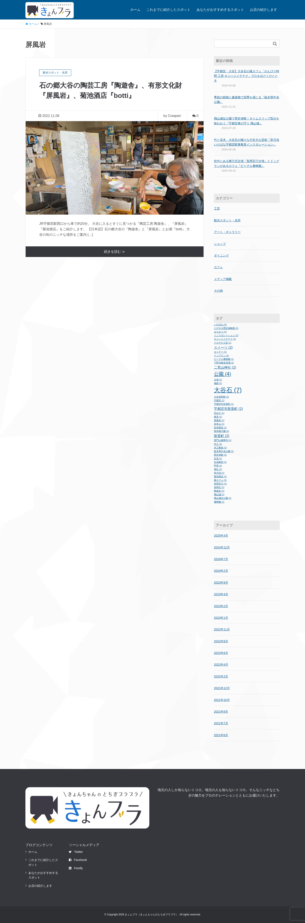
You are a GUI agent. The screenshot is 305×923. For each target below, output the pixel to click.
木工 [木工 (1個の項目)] (218, 444)
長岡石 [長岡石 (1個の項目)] (219, 487)
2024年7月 (221, 559)
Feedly (76, 868)
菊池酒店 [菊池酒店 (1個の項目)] (220, 476)
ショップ (220, 244)
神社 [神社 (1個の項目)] (218, 469)
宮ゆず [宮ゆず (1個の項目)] (219, 413)
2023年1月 (221, 617)
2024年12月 (222, 547)
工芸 (217, 208)
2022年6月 (221, 653)
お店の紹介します (263, 9)
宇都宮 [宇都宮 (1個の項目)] (219, 400)
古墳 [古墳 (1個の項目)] (218, 379)
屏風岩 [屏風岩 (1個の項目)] (219, 420)
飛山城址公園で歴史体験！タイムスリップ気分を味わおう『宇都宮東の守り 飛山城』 (246, 121)
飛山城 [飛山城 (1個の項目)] (219, 494)
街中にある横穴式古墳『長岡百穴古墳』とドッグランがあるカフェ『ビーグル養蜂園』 (246, 163)
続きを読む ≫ (114, 251)
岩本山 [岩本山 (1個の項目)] (219, 424)
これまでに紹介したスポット (168, 9)
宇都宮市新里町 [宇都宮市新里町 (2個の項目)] (228, 409)
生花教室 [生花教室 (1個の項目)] (220, 462)
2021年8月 (221, 711)
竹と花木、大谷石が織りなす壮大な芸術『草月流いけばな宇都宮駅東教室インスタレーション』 (246, 142)
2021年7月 (221, 723)
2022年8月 (221, 641)
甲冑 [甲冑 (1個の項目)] (218, 465)
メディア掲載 (223, 279)
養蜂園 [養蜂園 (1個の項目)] (219, 502)
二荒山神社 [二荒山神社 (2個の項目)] (225, 367)
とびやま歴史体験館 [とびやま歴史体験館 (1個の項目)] (226, 328)
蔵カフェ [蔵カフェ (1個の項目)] (220, 480)
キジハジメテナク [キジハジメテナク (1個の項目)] (225, 339)
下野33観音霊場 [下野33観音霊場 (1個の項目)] (224, 362)
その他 (218, 290)
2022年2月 (221, 676)
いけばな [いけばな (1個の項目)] (220, 324)
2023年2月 (221, 606)
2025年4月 (221, 535)
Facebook (78, 860)
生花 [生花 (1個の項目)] (218, 458)
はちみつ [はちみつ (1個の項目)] (220, 331)
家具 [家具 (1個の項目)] (218, 416)
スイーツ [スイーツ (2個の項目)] (223, 347)
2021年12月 (222, 688)
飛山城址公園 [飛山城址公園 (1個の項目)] (222, 498)
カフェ (218, 267)
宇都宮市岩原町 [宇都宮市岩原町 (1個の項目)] (224, 404)
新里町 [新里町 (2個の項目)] (221, 436)
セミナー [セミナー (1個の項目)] (220, 352)
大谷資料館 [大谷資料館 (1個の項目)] (221, 397)
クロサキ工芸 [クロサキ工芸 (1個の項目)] (222, 342)
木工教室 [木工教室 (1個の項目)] (220, 447)
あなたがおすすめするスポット (220, 9)
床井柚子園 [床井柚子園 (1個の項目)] (221, 431)
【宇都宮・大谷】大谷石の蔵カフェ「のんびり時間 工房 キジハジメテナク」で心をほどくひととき (246, 75)
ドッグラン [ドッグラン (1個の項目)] (221, 355)
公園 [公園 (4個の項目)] (222, 374)
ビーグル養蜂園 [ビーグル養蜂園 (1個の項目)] (224, 359)
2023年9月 (221, 582)
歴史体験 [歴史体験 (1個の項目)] (220, 455)
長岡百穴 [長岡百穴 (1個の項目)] (220, 483)
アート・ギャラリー (227, 232)
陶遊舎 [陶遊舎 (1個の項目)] (219, 491)
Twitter (76, 852)
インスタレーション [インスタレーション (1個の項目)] (226, 335)
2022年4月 (221, 664)
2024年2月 (221, 570)
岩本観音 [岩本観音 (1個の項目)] (220, 427)
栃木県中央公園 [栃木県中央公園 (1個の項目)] (224, 451)
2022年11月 (222, 629)
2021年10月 (222, 700)
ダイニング (221, 255)
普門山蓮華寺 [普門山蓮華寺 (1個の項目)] (222, 440)
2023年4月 (221, 594)
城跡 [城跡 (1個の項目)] (218, 383)
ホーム (135, 9)
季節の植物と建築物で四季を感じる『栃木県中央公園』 (246, 100)
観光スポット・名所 (227, 220)
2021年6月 (221, 735)
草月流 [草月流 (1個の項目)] (219, 473)
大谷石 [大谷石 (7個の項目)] (228, 389)
